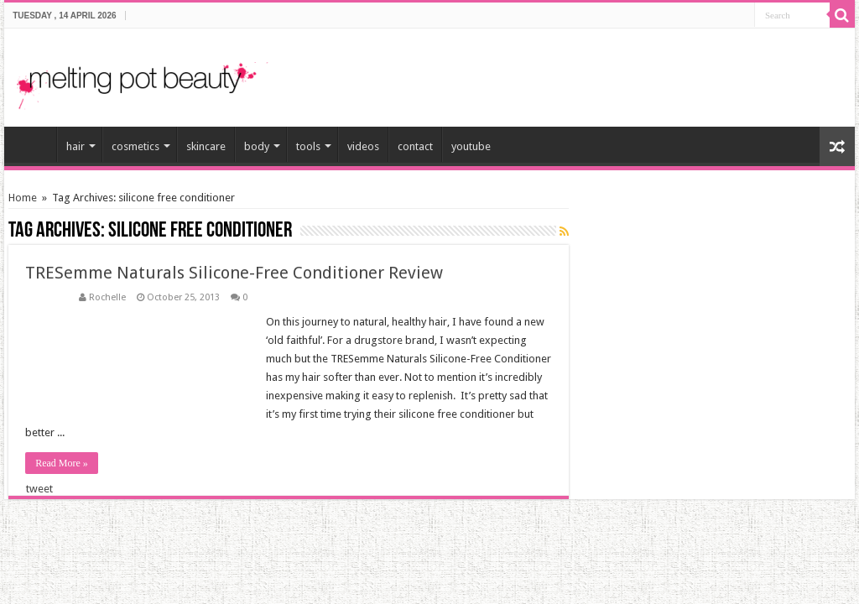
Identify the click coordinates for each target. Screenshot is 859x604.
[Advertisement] (646, 70)
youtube (471, 146)
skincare (206, 146)
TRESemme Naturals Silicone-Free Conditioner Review (234, 273)
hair (75, 146)
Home (22, 197)
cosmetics (135, 146)
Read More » (61, 463)
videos (363, 146)
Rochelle (107, 297)
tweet (39, 488)
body (256, 146)
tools (308, 146)
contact (415, 146)
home (34, 144)
